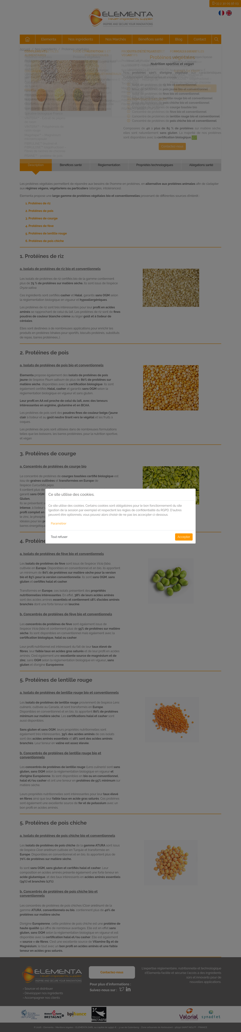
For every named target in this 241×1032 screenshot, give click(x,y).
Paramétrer (58, 523)
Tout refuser (59, 537)
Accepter (184, 537)
